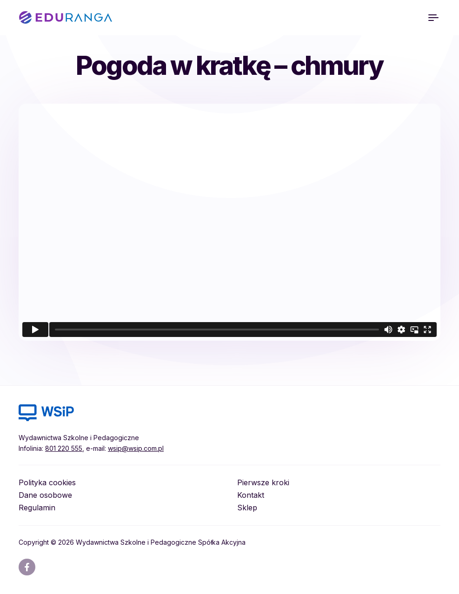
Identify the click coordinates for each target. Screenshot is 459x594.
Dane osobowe (45, 495)
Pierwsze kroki (263, 482)
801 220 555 (63, 448)
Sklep (247, 507)
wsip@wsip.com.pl (136, 448)
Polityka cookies (47, 482)
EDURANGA (65, 17)
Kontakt (250, 495)
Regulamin (37, 507)
